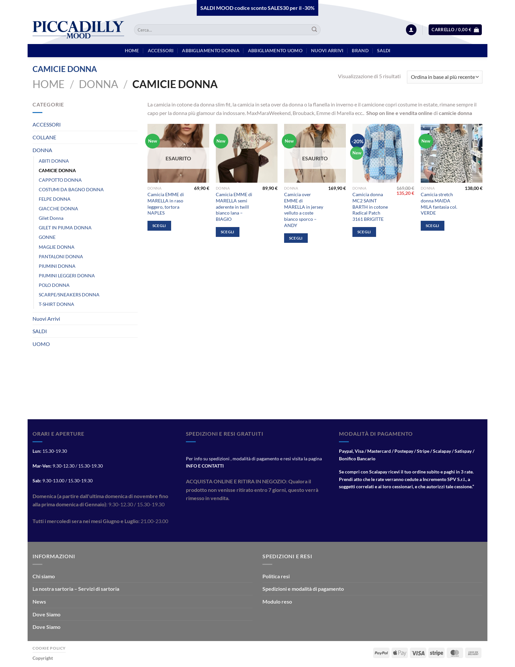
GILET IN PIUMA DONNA (65, 227)
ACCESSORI (47, 124)
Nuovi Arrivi (46, 318)
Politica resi (276, 576)
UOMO (41, 344)
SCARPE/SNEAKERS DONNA (69, 294)
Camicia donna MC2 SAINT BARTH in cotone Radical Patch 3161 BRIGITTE (370, 207)
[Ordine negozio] (444, 77)
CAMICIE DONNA (57, 170)
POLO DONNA (54, 285)
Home (49, 84)
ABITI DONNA (54, 161)
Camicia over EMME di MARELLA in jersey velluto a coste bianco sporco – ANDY (303, 210)
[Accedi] (411, 29)
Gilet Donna (51, 218)
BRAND (360, 50)
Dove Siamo (46, 614)
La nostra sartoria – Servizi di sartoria (76, 589)
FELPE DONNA (55, 199)
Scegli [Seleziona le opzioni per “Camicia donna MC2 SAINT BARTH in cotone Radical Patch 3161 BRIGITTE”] (364, 232)
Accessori (161, 50)
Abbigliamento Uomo (275, 50)
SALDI (40, 331)
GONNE (47, 237)
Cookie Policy (49, 648)
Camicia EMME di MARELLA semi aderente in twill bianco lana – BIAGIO (234, 207)
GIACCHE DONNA (58, 208)
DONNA (98, 84)
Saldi (383, 50)
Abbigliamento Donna (210, 50)
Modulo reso (277, 601)
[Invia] (314, 29)
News (39, 601)
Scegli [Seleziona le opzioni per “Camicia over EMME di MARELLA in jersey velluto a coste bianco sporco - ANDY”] (296, 238)
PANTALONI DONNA (61, 256)
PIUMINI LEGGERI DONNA (67, 275)
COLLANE (44, 137)
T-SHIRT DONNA (56, 304)
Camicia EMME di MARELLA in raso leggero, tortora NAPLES (165, 204)
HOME (132, 50)
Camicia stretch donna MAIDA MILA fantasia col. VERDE (439, 204)
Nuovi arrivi (327, 50)
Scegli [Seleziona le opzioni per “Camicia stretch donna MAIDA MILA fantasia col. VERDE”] (432, 225)
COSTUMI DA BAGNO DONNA (71, 189)
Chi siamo (44, 576)
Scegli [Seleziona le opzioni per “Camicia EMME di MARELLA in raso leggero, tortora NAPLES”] (159, 225)
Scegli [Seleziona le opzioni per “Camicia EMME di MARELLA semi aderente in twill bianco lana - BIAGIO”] (228, 232)
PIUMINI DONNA (57, 266)
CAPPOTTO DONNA (60, 180)
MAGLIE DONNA (57, 247)
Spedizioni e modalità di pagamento (303, 589)
